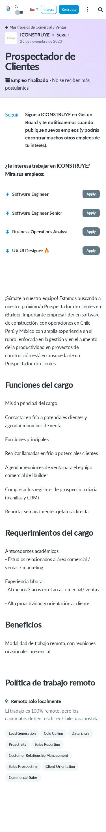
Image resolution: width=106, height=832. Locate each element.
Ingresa (49, 9)
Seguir (63, 35)
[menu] (87, 9)
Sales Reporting (47, 744)
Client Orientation (60, 766)
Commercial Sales (23, 777)
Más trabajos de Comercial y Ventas (35, 27)
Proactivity (18, 744)
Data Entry (80, 733)
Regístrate (69, 9)
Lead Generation (22, 733)
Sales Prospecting (23, 766)
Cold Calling (53, 733)
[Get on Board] (8, 9)
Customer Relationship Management (38, 755)
